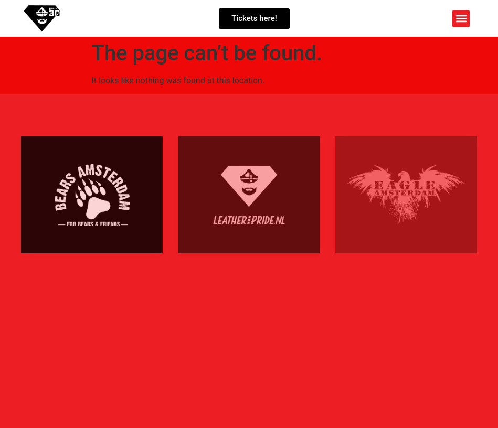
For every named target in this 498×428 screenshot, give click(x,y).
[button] (461, 18)
